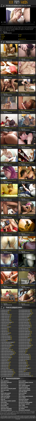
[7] (5, 334)
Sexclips (32, 411)
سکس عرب (16, 412)
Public (20, 34)
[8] (5, 311)
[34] (25, 314)
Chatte (2, 37)
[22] (6, 317)
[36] (6, 316)
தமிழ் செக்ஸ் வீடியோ (26, 412)
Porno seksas (11, 411)
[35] (23, 366)
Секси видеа (6, 414)
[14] (6, 310)
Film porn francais (20, 411)
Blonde (2, 34)
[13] (24, 320)
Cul (2, 39)
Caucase (3, 36)
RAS (20, 36)
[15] (6, 314)
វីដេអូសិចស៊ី (13, 414)
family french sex (22, 39)
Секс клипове (4, 411)
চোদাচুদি (28, 411)
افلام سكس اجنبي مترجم (6, 412)
